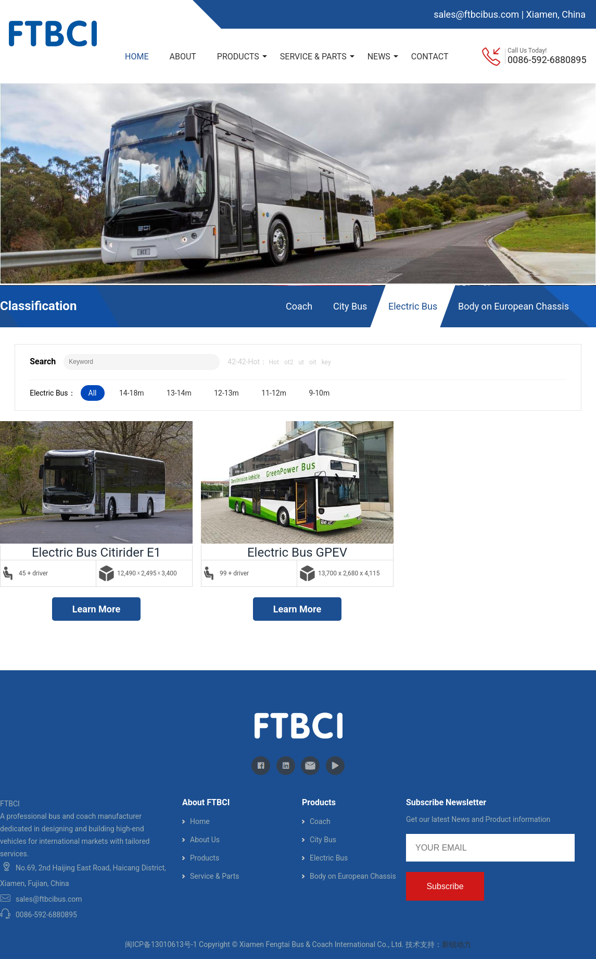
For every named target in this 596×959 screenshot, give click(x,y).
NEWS (382, 57)
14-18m (131, 393)
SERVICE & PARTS (317, 57)
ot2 (289, 362)
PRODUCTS (242, 57)
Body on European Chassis (513, 306)
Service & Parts (214, 876)
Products (204, 858)
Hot (274, 362)
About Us (205, 839)
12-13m (226, 393)
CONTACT (430, 57)
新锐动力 (456, 944)
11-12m (273, 393)
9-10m (319, 393)
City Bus (350, 306)
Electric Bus (412, 306)
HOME (136, 57)
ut (301, 362)
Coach (299, 306)
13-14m (179, 393)
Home (200, 821)
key (326, 362)
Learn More (96, 609)
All (92, 393)
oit (312, 362)
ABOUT (182, 57)
